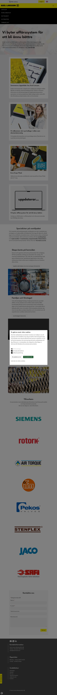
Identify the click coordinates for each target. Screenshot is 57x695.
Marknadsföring (18, 353)
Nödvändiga (17, 349)
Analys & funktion (19, 351)
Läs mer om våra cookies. (18, 361)
